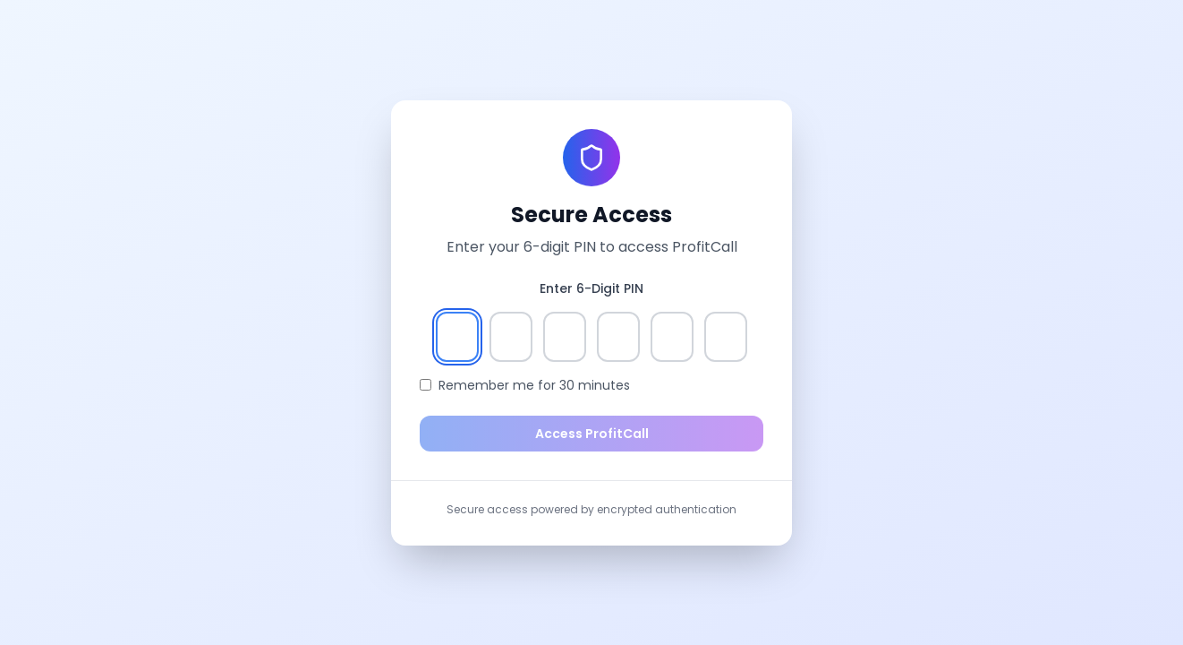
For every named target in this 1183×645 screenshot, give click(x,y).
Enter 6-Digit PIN (591, 288)
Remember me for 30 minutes (534, 385)
